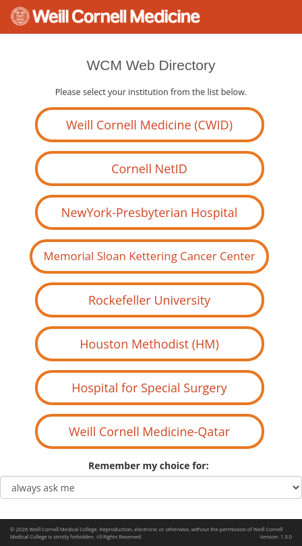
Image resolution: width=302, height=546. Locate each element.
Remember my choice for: (151, 465)
